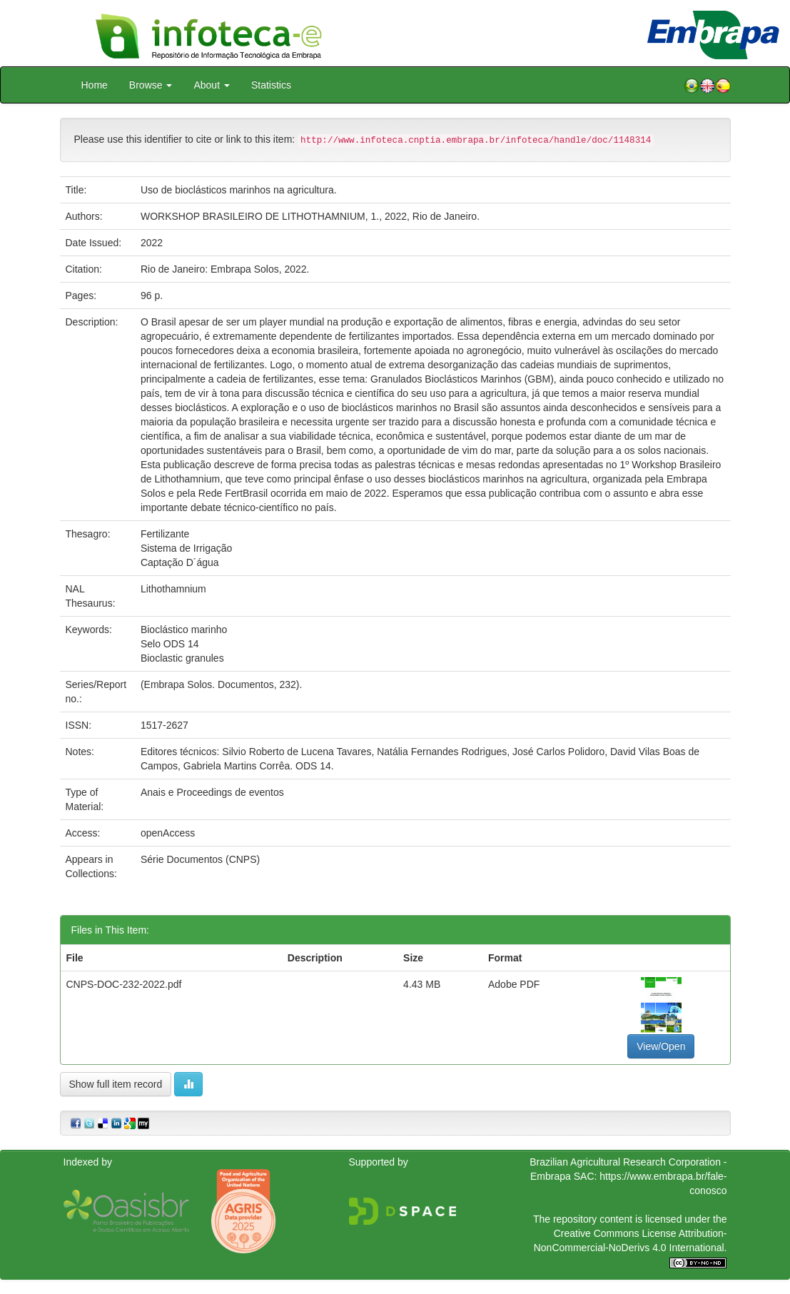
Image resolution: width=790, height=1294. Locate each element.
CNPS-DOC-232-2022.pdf (124, 984)
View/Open (661, 1046)
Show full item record (116, 1084)
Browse (151, 85)
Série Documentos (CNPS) (200, 859)
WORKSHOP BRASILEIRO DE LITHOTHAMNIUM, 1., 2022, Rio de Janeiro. (310, 216)
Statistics (271, 85)
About (211, 85)
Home (94, 85)
